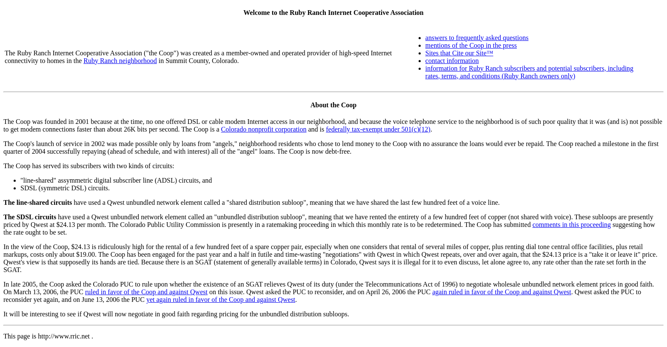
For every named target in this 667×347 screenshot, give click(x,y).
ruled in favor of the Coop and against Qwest (146, 291)
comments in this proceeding (572, 224)
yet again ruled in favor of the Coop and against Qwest (220, 299)
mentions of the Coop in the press (471, 45)
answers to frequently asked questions (477, 37)
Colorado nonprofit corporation (264, 129)
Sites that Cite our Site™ (459, 53)
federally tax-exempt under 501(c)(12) (378, 129)
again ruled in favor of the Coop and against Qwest (501, 291)
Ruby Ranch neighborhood (120, 60)
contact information (452, 60)
